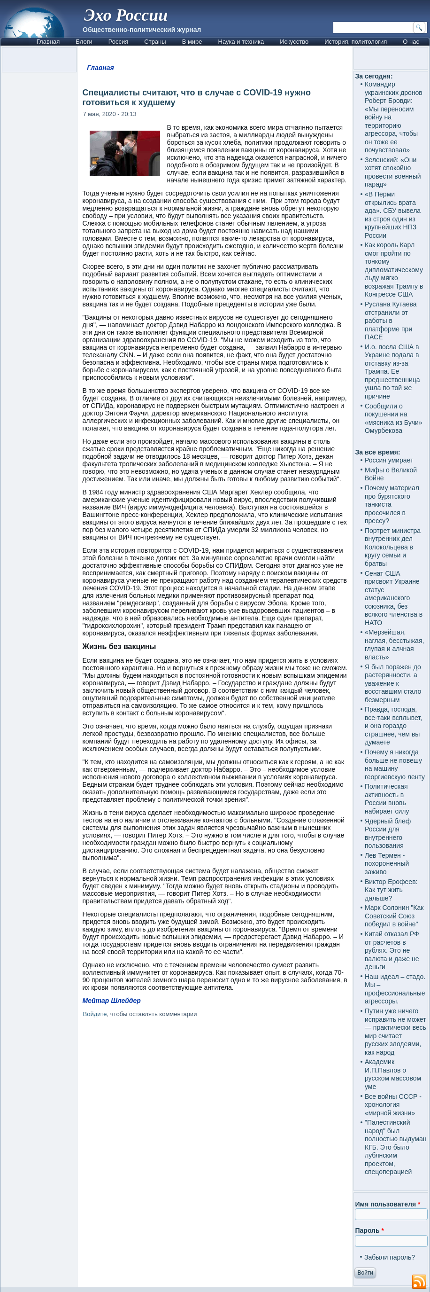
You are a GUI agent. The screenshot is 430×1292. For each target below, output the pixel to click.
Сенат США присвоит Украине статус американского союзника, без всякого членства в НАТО (393, 598)
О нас (411, 41)
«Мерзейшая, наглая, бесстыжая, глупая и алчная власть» (394, 644)
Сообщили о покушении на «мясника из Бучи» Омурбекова (393, 418)
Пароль (369, 1230)
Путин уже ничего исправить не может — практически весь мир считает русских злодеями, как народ (395, 1031)
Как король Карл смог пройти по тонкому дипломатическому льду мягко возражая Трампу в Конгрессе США (394, 269)
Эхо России (126, 15)
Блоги (84, 41)
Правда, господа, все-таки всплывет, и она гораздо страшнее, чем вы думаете (393, 725)
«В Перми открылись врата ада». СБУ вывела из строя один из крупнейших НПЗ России (393, 214)
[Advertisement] (215, 1105)
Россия (118, 41)
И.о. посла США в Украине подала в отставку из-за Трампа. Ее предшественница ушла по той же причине (392, 371)
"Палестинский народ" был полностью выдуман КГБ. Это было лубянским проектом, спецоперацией (396, 1147)
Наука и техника (241, 41)
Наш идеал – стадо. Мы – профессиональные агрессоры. (395, 989)
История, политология (355, 41)
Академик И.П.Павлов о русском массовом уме (393, 1074)
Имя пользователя (387, 1204)
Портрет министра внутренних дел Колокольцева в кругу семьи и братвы (393, 547)
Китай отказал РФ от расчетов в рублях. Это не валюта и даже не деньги (392, 950)
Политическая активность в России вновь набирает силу (387, 799)
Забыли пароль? (389, 1257)
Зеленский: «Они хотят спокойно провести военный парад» (393, 172)
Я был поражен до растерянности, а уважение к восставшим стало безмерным (393, 683)
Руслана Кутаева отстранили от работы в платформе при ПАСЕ (391, 320)
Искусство (294, 41)
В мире (192, 41)
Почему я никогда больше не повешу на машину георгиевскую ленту (395, 764)
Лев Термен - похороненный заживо (387, 864)
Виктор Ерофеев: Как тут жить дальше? (391, 890)
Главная (48, 41)
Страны (155, 41)
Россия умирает (389, 460)
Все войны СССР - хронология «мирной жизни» (393, 1105)
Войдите (95, 1014)
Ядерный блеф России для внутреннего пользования (388, 833)
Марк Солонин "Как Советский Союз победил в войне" (394, 916)
